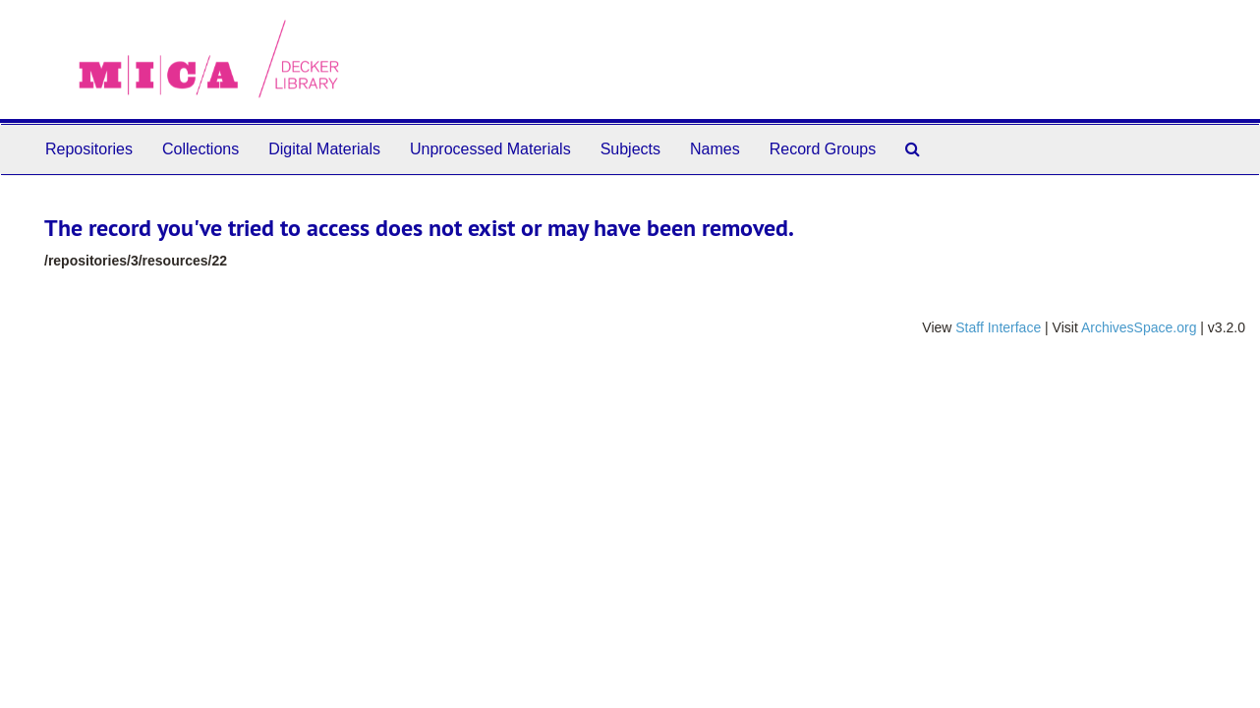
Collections (200, 149)
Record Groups (823, 149)
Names (715, 149)
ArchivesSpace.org (1139, 327)
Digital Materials (324, 149)
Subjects (630, 149)
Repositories (89, 149)
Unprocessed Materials (490, 149)
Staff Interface (998, 327)
